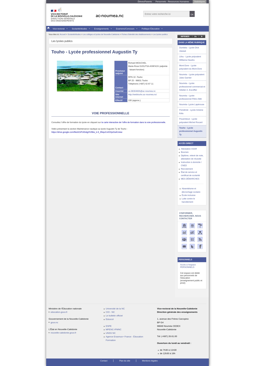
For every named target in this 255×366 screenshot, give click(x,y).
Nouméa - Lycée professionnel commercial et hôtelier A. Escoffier (192, 86)
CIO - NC (110, 312)
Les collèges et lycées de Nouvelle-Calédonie (101, 34)
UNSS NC (111, 333)
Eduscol (110, 319)
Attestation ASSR (189, 149)
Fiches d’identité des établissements (136, 34)
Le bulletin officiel (114, 315)
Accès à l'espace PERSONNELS (188, 265)
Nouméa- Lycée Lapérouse (191, 104)
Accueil (63, 34)
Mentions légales (150, 360)
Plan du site (124, 360)
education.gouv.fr (59, 312)
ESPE (109, 326)
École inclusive (188, 195)
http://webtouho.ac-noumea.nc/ (142, 94)
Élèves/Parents (145, 1)
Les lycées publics (160, 34)
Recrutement (187, 169)
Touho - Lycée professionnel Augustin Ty (190, 131)
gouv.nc (54, 322)
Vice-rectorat (59, 29)
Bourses (184, 152)
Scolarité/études (79, 29)
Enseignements (101, 29)
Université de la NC (115, 308)
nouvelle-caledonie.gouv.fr (63, 332)
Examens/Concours (125, 29)
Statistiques (199, 1)
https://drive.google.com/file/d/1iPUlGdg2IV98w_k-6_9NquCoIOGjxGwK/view (86, 132)
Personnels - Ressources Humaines (172, 1)
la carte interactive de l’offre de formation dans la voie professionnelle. (133, 122)
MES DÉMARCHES (190, 179)
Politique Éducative (151, 29)
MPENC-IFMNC (113, 329)
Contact (103, 360)
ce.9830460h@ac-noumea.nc (142, 91)
